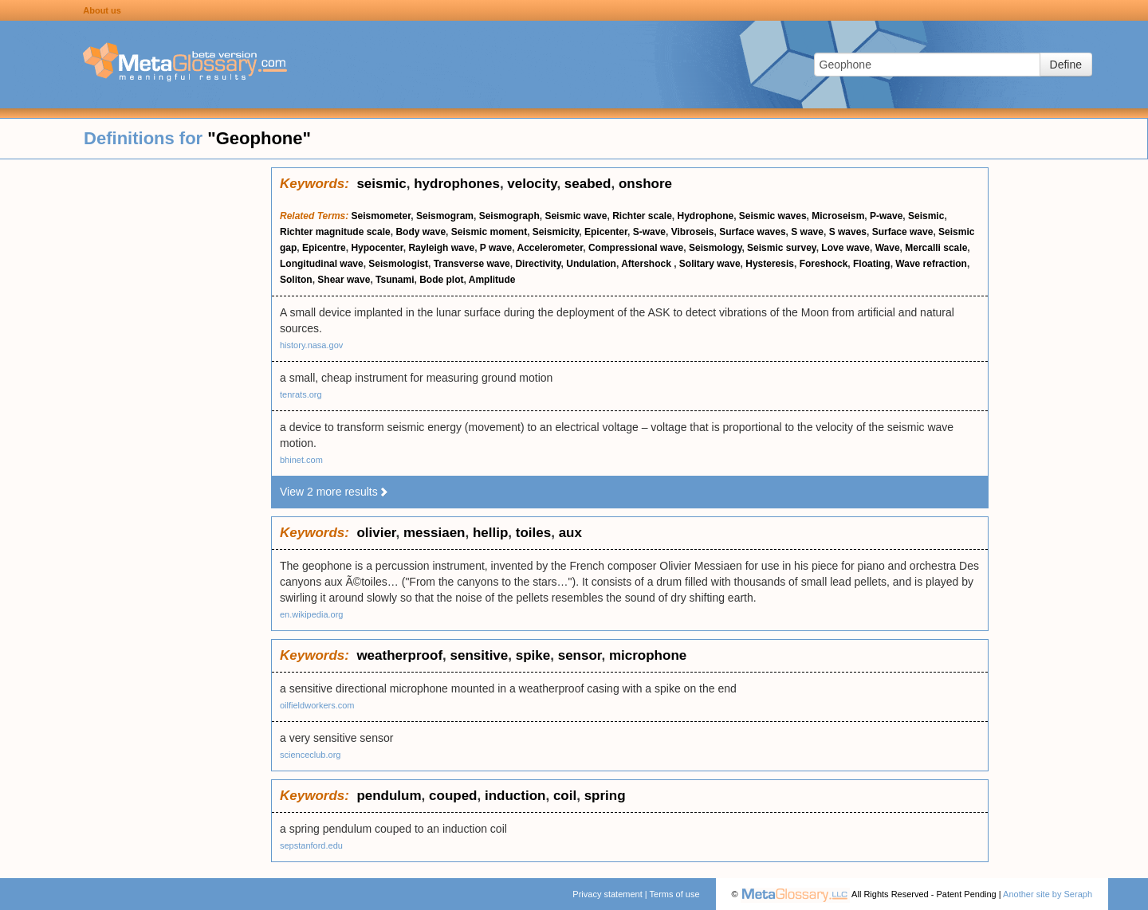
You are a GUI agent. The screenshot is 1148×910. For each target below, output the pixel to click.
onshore (645, 183)
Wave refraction (931, 263)
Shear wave (343, 279)
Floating (871, 263)
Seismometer (381, 216)
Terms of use (675, 894)
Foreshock (824, 263)
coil (564, 795)
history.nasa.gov (311, 345)
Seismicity (556, 231)
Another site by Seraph (1047, 894)
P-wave (886, 216)
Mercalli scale (936, 247)
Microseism (838, 216)
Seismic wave (576, 216)
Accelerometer (550, 247)
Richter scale (642, 216)
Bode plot (441, 279)
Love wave (845, 247)
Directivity (537, 263)
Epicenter (605, 231)
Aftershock (647, 263)
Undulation (591, 263)
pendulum (388, 795)
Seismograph (509, 216)
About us (102, 10)
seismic (381, 183)
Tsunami (394, 279)
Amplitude (492, 279)
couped (453, 795)
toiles (533, 532)
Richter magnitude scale (335, 231)
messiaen (434, 532)
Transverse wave (472, 263)
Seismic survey (781, 247)
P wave (496, 247)
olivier (375, 532)
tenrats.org (301, 394)
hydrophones (457, 183)
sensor (580, 655)
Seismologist (398, 263)
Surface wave (903, 231)
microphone (647, 655)
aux (570, 532)
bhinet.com (301, 460)
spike (533, 655)
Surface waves (752, 231)
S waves (848, 231)
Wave (887, 247)
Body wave (420, 231)
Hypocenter (377, 247)
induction (515, 795)
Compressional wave (635, 247)
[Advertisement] (135, 406)
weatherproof (399, 655)
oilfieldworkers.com (317, 705)
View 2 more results (334, 491)
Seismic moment (489, 231)
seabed (587, 183)
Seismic (926, 216)
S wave (807, 231)
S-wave (649, 231)
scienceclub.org (310, 754)
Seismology (715, 247)
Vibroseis (692, 231)
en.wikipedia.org (312, 614)
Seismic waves (773, 216)
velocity (531, 183)
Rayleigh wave (441, 247)
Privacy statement (607, 894)
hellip (490, 532)
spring (605, 795)
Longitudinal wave (322, 263)
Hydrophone (706, 216)
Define (1066, 64)
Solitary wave (710, 263)
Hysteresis (769, 263)
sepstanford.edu (311, 845)
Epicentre (324, 247)
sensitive (479, 655)
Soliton (296, 279)
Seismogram (445, 216)
